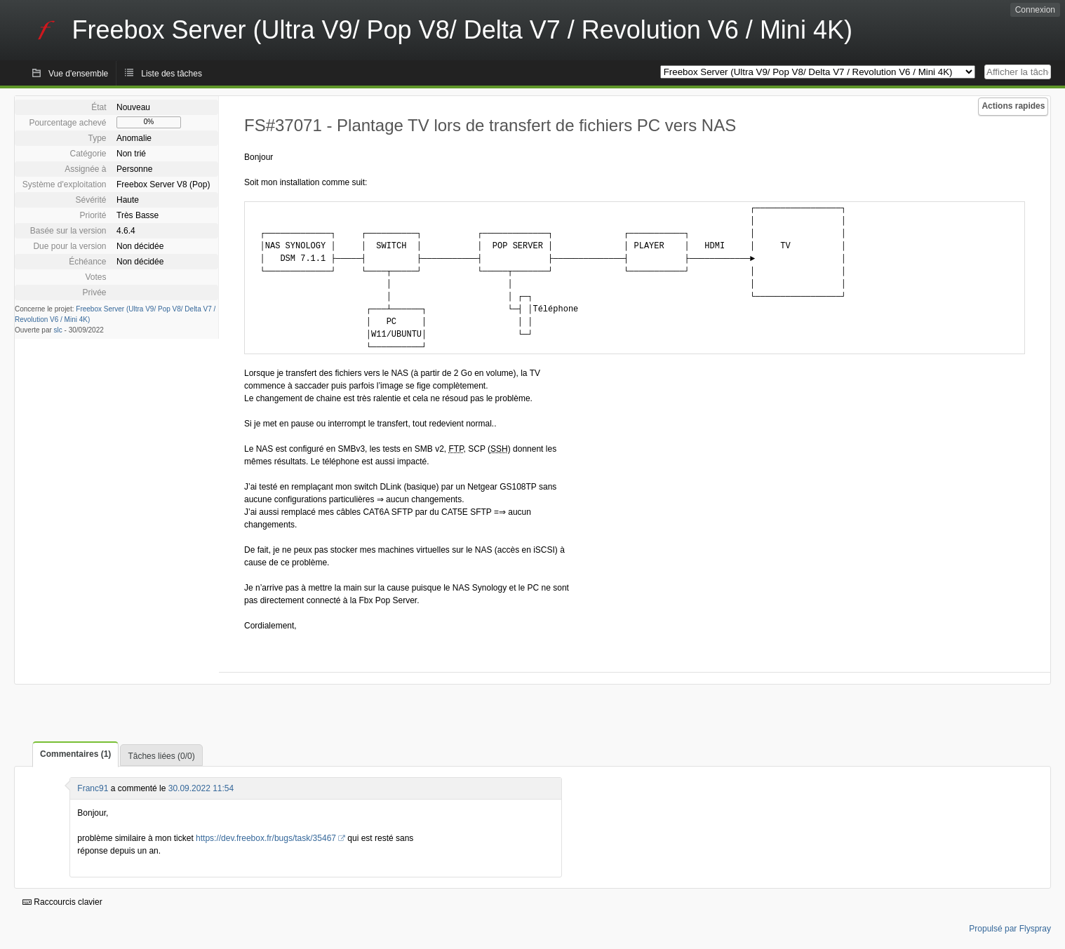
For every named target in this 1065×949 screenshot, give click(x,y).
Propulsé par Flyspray (1010, 929)
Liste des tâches (171, 74)
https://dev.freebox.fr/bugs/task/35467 (266, 838)
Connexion (1035, 10)
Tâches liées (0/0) (161, 756)
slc (58, 330)
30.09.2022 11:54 (201, 788)
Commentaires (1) (75, 754)
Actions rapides (1013, 106)
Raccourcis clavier (62, 902)
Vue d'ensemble (78, 74)
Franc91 (92, 788)
